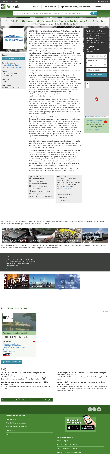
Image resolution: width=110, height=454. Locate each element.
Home (4, 400)
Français (104, 2)
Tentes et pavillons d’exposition (14, 347)
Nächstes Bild (35, 322)
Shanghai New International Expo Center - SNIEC (96, 121)
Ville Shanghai (35, 400)
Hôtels (98, 6)
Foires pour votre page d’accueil (68, 445)
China (23, 400)
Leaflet (87, 116)
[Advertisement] (54, 213)
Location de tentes (9, 351)
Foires (35, 6)
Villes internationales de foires (16, 427)
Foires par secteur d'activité (15, 415)
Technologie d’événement (12, 346)
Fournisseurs (50, 6)
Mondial (14, 400)
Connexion (4, 2)
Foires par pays (11, 419)
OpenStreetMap (97, 116)
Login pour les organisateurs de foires (70, 452)
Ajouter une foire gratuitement (75, 6)
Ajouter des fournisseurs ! (11, 362)
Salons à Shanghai (92, 130)
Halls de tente (7, 349)
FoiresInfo (11, 6)
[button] (97, 99)
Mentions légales (63, 441)
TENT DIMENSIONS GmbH (16, 337)
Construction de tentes (11, 344)
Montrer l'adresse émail (10, 65)
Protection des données (65, 437)
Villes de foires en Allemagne (16, 423)
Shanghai (48, 400)
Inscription (14, 2)
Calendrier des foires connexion (68, 448)
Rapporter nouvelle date (13, 58)
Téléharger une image (13, 269)
